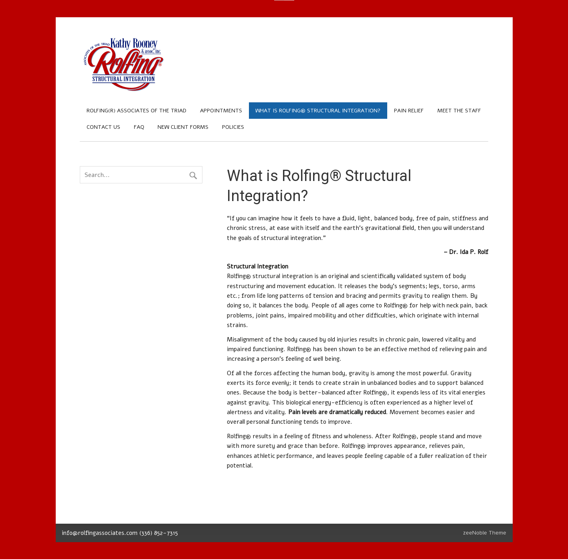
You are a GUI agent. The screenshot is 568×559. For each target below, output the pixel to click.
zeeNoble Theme (484, 533)
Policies (233, 127)
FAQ (139, 127)
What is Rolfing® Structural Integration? (317, 110)
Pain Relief (409, 110)
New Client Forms (183, 127)
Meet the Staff (459, 110)
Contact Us (103, 127)
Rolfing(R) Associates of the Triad (136, 110)
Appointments (221, 110)
